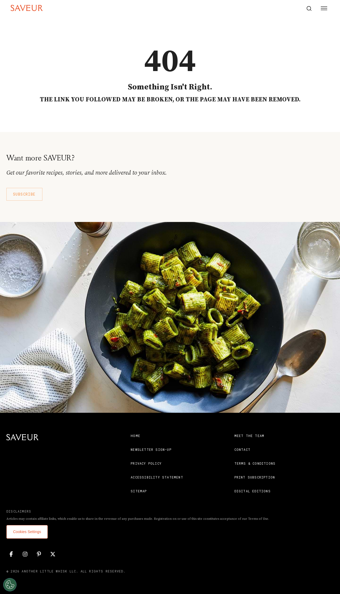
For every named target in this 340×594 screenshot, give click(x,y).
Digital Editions (252, 491)
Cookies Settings (27, 532)
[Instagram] (25, 554)
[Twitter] (53, 554)
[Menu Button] (324, 8)
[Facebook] (11, 554)
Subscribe (24, 194)
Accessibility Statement (157, 477)
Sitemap (139, 491)
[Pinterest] (39, 554)
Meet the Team (249, 436)
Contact (242, 449)
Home (135, 436)
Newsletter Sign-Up (151, 449)
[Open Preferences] (9, 584)
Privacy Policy (146, 463)
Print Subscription (254, 477)
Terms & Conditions (255, 463)
